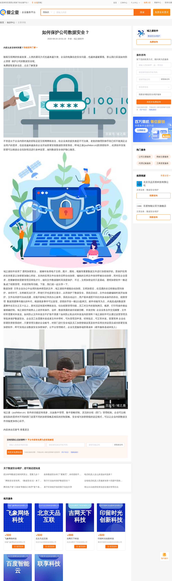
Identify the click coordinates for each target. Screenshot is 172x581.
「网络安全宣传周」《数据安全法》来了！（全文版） (22, 480)
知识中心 (11, 22)
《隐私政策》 (74, 452)
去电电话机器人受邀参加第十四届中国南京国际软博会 (103, 480)
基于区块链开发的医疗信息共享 (58, 487)
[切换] (40, 3)
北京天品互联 (42, 538)
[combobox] (95, 12)
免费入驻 (147, 2)
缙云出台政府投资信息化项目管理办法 (101, 487)
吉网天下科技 (73, 538)
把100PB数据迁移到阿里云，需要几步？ (21, 474)
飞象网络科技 (11, 538)
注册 (170, 3)
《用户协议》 (65, 452)
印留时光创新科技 (106, 538)
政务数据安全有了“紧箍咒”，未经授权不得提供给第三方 (63, 474)
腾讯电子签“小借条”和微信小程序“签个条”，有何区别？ (22, 487)
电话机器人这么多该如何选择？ (98, 474)
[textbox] (102, 12)
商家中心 (157, 2)
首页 (115, 3)
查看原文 (24, 429)
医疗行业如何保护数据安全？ (57, 480)
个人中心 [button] (135, 3)
